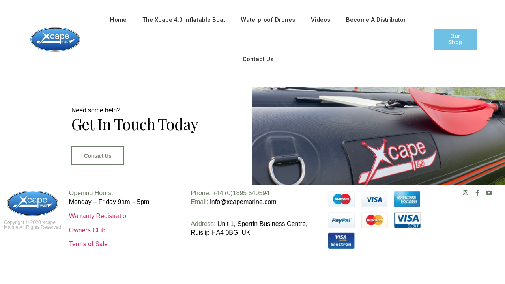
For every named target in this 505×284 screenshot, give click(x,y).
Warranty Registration (99, 231)
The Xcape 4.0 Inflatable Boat (183, 19)
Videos (320, 19)
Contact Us (258, 59)
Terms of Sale (88, 259)
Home (118, 19)
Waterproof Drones (268, 19)
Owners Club (87, 246)
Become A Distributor (376, 19)
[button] (455, 39)
